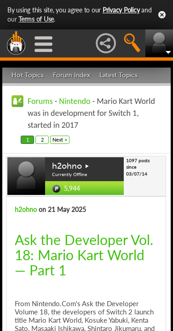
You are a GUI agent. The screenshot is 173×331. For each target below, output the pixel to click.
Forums (40, 101)
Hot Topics (28, 75)
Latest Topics (118, 75)
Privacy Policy (121, 10)
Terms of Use (36, 19)
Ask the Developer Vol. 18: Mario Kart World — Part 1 (84, 254)
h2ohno (67, 166)
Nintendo (74, 101)
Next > (59, 140)
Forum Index (71, 75)
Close (162, 14)
